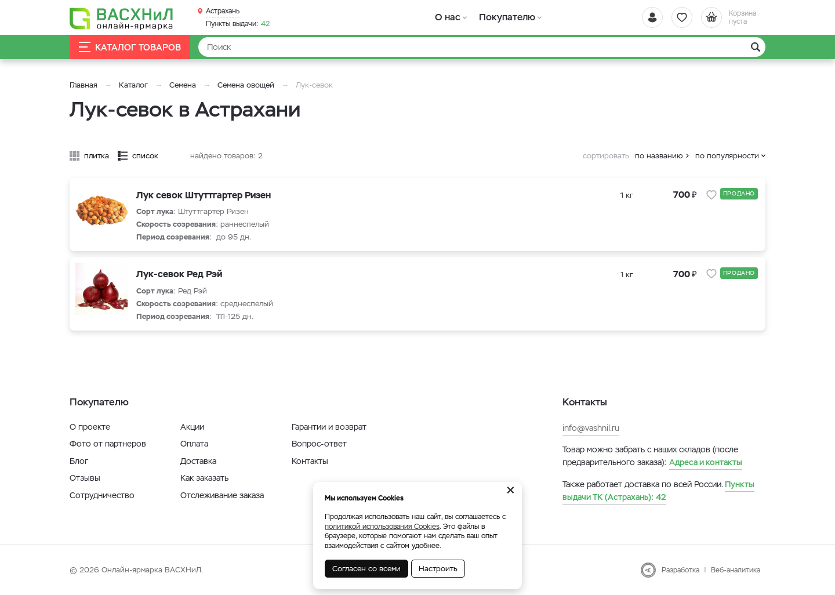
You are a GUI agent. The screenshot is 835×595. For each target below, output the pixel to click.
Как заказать (204, 478)
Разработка (680, 570)
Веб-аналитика (735, 570)
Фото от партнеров (108, 443)
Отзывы (85, 478)
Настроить (438, 569)
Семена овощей (245, 85)
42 (238, 23)
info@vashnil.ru (590, 428)
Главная (83, 85)
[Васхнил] (122, 18)
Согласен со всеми (366, 569)
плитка (96, 156)
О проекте (90, 427)
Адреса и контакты (705, 462)
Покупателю (506, 17)
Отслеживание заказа (222, 495)
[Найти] (481, 47)
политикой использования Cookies (382, 526)
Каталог (133, 85)
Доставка (198, 461)
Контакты (310, 461)
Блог (79, 461)
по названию (659, 155)
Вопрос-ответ (319, 443)
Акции (192, 427)
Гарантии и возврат (329, 427)
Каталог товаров (130, 47)
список (145, 156)
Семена (182, 85)
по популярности (727, 155)
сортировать (606, 155)
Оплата (194, 443)
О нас (448, 17)
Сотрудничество (102, 495)
